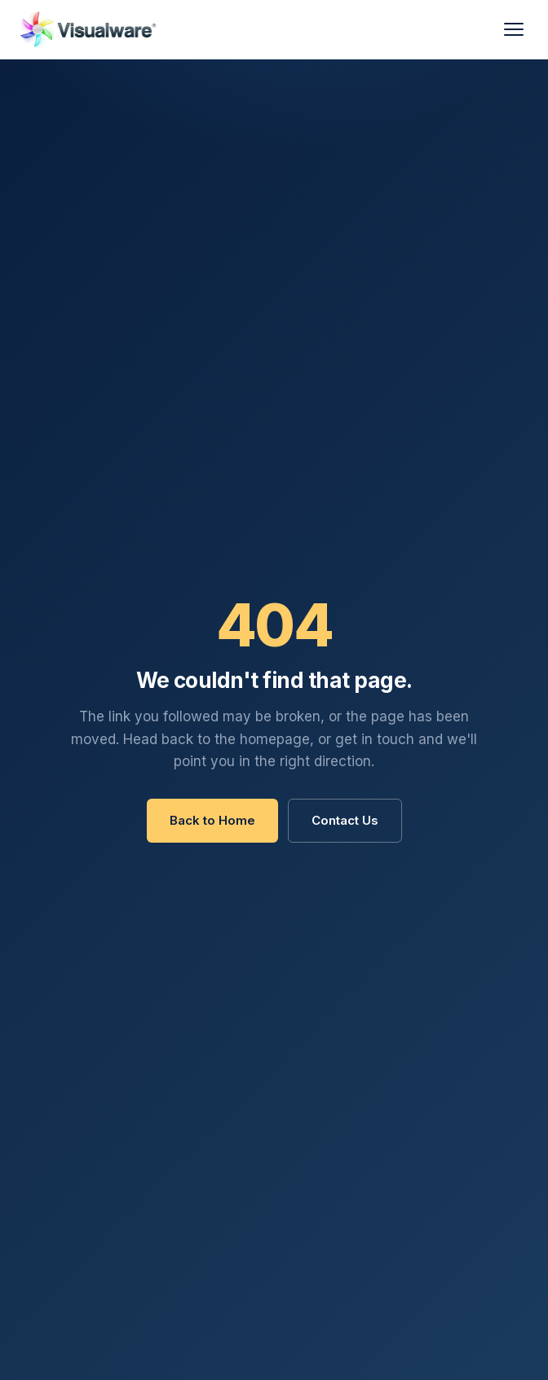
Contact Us (345, 820)
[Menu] (513, 29)
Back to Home (212, 820)
